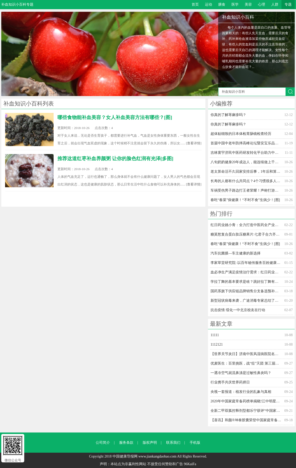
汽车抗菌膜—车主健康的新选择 (236, 253)
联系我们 (173, 442)
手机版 (195, 442)
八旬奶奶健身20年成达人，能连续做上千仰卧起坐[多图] (246, 162)
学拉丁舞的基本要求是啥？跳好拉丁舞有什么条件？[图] (246, 282)
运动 (208, 4)
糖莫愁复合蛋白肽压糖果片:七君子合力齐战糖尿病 (246, 234)
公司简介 (103, 442)
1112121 (217, 344)
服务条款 (126, 442)
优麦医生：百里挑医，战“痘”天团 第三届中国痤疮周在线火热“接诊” (246, 363)
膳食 (221, 4)
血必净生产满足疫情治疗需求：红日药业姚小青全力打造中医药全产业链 (246, 272)
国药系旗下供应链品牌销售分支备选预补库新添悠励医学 (246, 291)
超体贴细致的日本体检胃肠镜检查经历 (241, 134)
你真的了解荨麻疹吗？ (228, 115)
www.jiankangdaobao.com (157, 456)
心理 (261, 4)
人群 (274, 4)
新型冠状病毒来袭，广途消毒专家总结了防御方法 (246, 300)
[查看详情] (194, 143)
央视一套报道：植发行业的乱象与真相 (241, 392)
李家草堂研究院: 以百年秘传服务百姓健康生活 (246, 263)
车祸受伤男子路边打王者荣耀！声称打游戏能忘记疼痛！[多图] (246, 190)
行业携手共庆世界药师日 (230, 382)
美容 (248, 4)
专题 (288, 4)
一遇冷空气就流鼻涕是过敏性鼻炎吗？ (241, 373)
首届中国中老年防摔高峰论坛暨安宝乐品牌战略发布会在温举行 (246, 143)
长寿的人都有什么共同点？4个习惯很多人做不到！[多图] (246, 181)
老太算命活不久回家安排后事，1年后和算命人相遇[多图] (246, 171)
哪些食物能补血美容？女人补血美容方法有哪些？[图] (114, 117)
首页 (195, 4)
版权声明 (150, 442)
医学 (235, 4)
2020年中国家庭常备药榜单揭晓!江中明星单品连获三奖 (246, 401)
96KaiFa (190, 464)
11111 (215, 335)
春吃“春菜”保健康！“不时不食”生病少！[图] (245, 200)
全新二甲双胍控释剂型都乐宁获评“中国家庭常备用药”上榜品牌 (246, 411)
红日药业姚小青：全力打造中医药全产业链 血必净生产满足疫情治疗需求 (246, 225)
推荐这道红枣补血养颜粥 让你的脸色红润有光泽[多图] (115, 158)
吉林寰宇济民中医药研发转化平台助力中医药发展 (246, 153)
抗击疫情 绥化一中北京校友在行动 (238, 310)
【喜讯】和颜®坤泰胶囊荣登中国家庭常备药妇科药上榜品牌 (246, 420)
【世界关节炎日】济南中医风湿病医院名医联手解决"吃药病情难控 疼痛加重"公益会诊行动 (246, 354)
